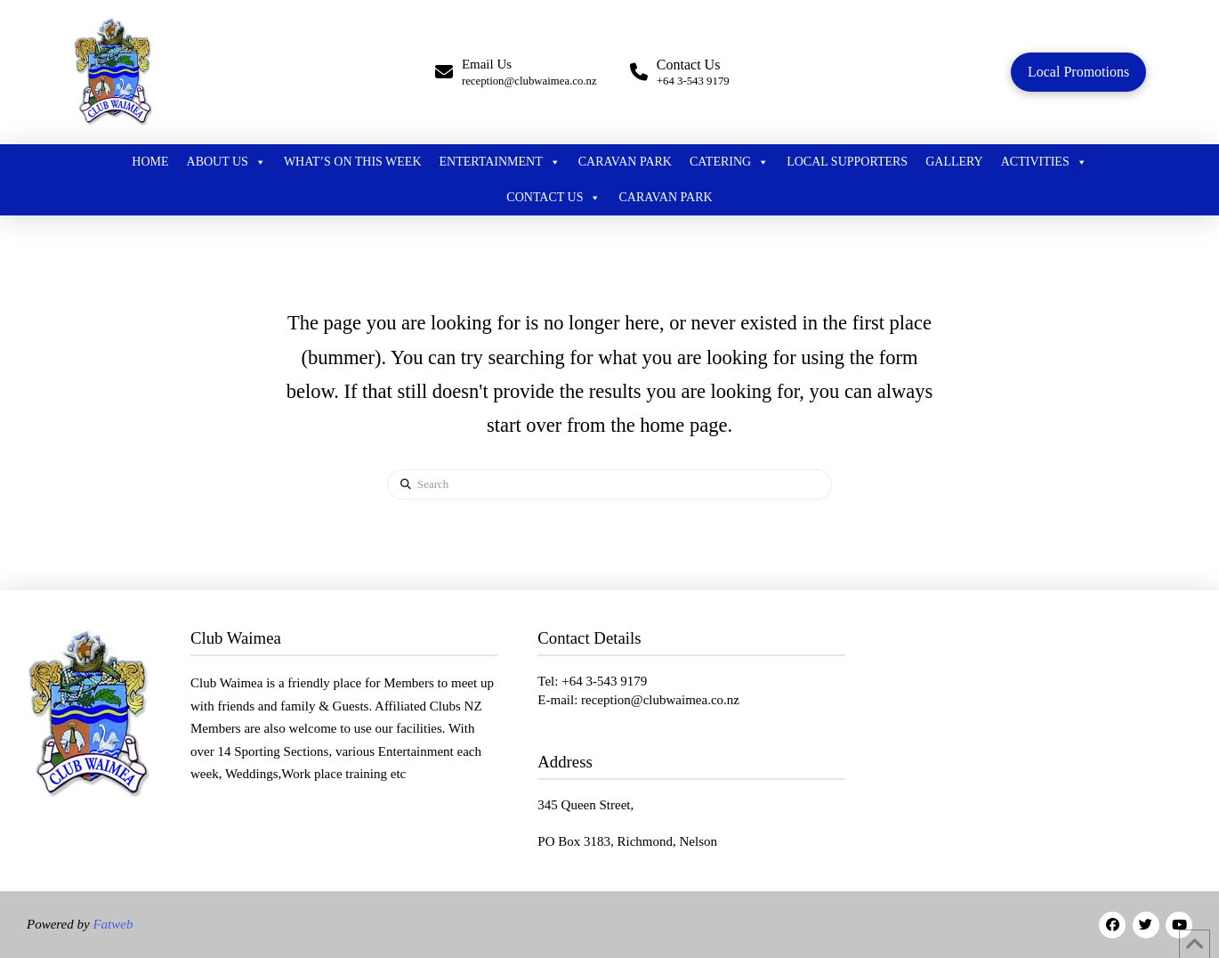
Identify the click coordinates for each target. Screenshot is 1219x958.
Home (150, 161)
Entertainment (500, 162)
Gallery (954, 161)
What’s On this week (353, 161)
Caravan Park (625, 161)
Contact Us (553, 197)
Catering (729, 162)
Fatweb (111, 924)
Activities (1044, 162)
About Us (226, 162)
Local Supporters (847, 161)
